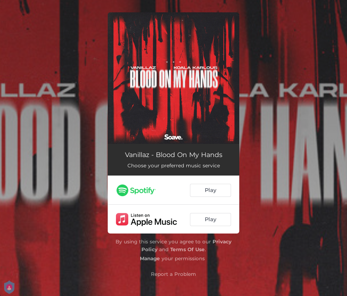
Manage (150, 258)
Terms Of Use (187, 249)
